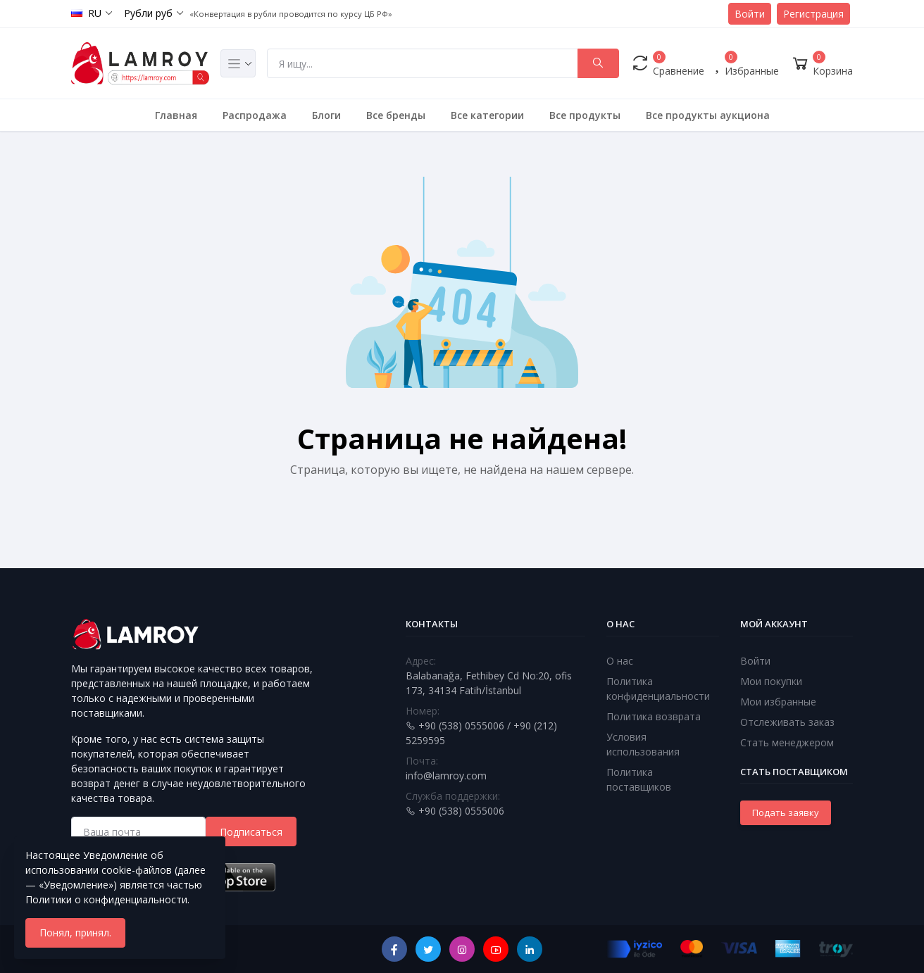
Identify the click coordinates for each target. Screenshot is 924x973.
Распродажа (255, 115)
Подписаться (251, 832)
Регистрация (813, 13)
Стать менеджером (787, 742)
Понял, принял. (75, 932)
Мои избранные (778, 701)
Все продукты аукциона (708, 115)
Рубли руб (148, 13)
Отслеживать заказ (787, 722)
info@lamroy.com (446, 775)
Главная (176, 115)
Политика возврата (653, 716)
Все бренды (395, 115)
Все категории (487, 115)
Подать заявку (785, 812)
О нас (619, 660)
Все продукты (584, 115)
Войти (750, 13)
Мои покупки (771, 681)
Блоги (326, 115)
